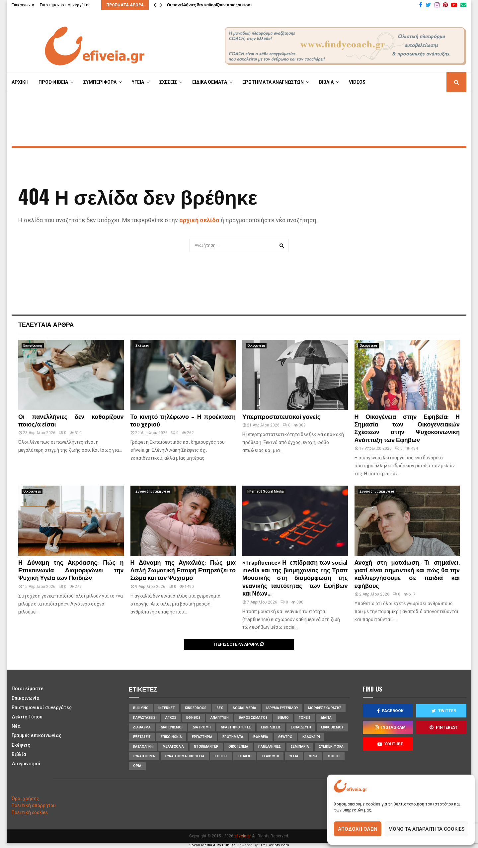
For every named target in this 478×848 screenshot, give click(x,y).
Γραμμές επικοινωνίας (36, 735)
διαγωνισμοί (172, 727)
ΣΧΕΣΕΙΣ (168, 82)
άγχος (170, 717)
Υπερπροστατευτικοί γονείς (281, 417)
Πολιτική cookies (30, 812)
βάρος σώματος (253, 717)
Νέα (16, 726)
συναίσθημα (144, 756)
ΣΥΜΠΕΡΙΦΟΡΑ (100, 82)
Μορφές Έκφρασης (324, 708)
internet (166, 708)
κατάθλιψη (143, 746)
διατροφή (202, 727)
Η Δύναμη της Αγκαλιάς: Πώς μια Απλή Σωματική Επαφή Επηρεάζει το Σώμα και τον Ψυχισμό (183, 571)
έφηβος (193, 717)
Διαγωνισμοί (26, 763)
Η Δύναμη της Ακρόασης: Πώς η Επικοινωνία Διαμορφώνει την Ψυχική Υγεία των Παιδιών (71, 571)
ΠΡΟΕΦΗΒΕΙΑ (53, 82)
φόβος (334, 756)
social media (244, 708)
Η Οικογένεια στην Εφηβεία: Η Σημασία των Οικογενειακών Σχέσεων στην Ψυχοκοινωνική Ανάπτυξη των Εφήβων (407, 428)
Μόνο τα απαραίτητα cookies (426, 829)
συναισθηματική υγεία (184, 756)
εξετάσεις (142, 737)
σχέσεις (220, 756)
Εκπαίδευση (32, 345)
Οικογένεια (256, 345)
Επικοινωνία (23, 5)
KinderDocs (195, 708)
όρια (137, 766)
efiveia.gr (242, 836)
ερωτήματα (232, 737)
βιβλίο (283, 717)
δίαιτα (326, 717)
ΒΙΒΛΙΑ (326, 82)
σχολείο (244, 756)
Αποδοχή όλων (357, 829)
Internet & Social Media (265, 491)
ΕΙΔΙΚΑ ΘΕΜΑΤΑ (209, 82)
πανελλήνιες (269, 746)
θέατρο (285, 737)
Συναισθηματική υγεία (152, 491)
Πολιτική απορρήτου (34, 805)
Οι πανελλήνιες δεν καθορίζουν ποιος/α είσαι (209, 5)
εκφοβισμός (332, 727)
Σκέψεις (142, 345)
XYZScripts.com (275, 845)
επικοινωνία (171, 737)
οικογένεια (238, 746)
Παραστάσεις (144, 717)
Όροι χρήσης (25, 798)
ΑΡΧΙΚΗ (20, 82)
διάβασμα (142, 727)
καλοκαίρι (311, 737)
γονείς (305, 717)
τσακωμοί (270, 756)
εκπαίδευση (301, 727)
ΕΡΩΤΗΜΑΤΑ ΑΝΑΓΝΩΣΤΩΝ (273, 82)
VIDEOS (357, 82)
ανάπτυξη (219, 717)
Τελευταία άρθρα (46, 324)
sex (219, 708)
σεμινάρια (300, 746)
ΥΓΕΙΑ (138, 82)
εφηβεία (260, 737)
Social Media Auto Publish (212, 845)
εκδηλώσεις (271, 727)
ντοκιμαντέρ (206, 746)
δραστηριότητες (236, 727)
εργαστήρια (202, 737)
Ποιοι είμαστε (27, 688)
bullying (140, 708)
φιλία (313, 756)
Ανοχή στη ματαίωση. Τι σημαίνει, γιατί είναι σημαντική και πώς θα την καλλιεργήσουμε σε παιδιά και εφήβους (407, 574)
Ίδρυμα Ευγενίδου (282, 708)
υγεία (293, 756)
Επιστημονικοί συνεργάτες (65, 5)
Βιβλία (19, 754)
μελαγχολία (173, 746)
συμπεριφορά (331, 746)
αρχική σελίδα (199, 220)
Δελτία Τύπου (27, 716)
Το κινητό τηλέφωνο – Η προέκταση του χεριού (183, 421)
